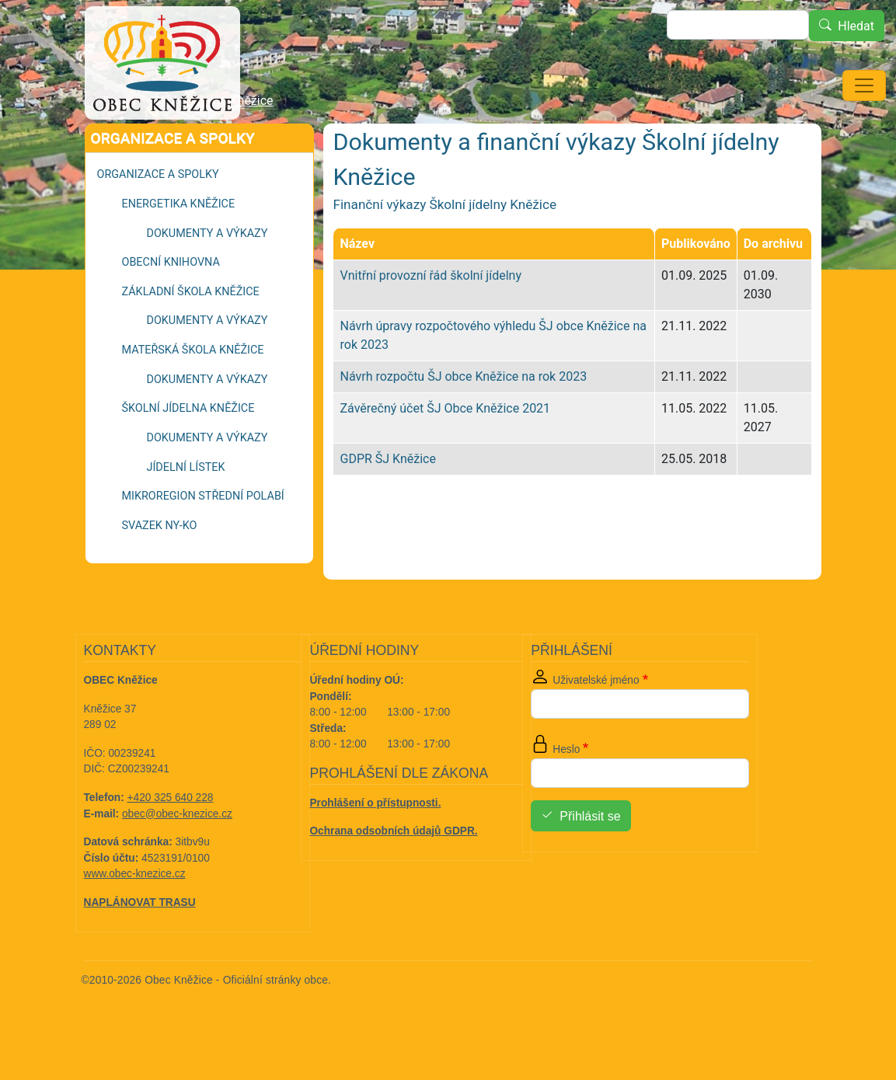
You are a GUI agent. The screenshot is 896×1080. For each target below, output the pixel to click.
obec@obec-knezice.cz (177, 857)
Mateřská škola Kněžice (193, 393)
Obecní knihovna (171, 305)
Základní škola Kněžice (191, 335)
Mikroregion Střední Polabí (203, 539)
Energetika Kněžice (178, 247)
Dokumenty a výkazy (207, 277)
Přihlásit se (590, 859)
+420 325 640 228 (170, 841)
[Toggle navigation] (864, 85)
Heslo (566, 793)
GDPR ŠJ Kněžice (387, 502)
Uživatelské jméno (596, 724)
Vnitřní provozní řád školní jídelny (430, 319)
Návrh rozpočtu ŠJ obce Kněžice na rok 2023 (463, 420)
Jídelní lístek (186, 510)
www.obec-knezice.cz (135, 917)
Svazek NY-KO (159, 569)
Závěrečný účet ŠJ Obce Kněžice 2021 (445, 451)
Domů (119, 145)
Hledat (856, 26)
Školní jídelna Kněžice (214, 144)
